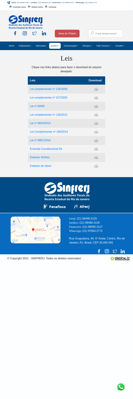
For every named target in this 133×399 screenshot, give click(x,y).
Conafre (119, 46)
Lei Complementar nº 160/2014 (49, 131)
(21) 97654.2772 (91, 2)
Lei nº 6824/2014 (40, 123)
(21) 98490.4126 (44, 2)
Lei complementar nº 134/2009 (48, 89)
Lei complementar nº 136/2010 (48, 114)
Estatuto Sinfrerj (39, 157)
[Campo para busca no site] (105, 33)
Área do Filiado (67, 33)
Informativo (41, 46)
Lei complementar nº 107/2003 (48, 97)
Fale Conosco (103, 46)
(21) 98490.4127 (68, 2)
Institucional (24, 46)
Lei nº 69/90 (37, 106)
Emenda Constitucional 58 (46, 148)
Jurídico (54, 46)
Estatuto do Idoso (40, 165)
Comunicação (70, 46)
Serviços (86, 46)
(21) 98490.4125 (23, 2)
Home (11, 46)
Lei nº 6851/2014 (40, 140)
